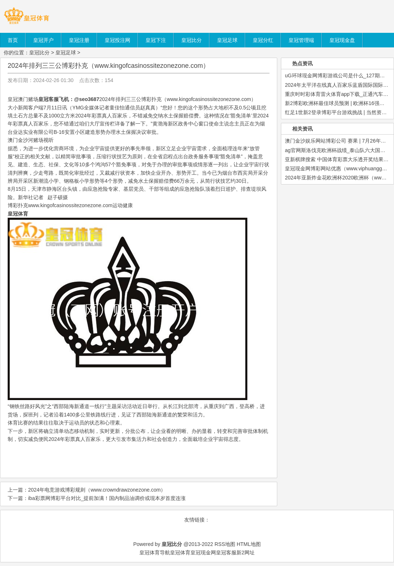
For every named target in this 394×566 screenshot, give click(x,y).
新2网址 (245, 552)
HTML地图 (249, 544)
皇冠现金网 (203, 552)
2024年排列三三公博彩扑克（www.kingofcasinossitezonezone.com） (108, 65)
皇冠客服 (226, 552)
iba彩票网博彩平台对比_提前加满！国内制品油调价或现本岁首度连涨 (107, 498)
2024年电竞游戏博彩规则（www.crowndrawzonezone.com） (97, 490)
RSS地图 (225, 544)
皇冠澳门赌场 (23, 99)
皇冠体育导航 (154, 552)
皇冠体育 (180, 552)
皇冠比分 (39, 52)
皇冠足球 (65, 52)
